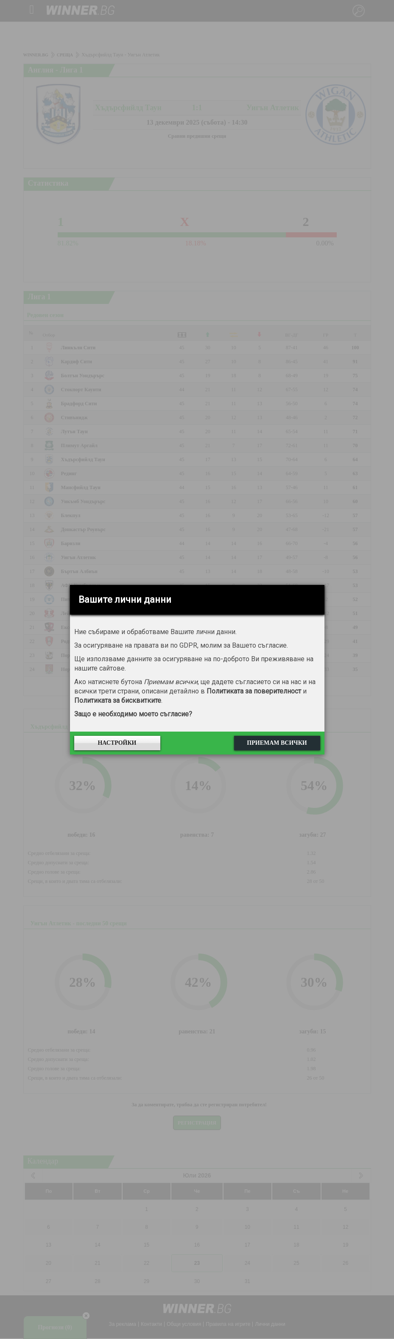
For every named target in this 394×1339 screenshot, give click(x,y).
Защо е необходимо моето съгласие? (133, 714)
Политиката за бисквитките (117, 700)
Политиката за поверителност (254, 691)
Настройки (117, 743)
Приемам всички (277, 743)
